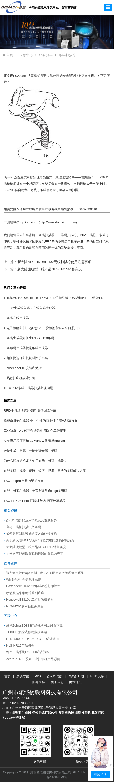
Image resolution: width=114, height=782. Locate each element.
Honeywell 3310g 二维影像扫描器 (28, 599)
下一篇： (43, 269)
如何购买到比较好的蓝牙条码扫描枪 (30, 533)
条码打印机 (76, 676)
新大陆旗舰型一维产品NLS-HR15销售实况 (49, 269)
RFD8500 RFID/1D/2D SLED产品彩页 (32, 639)
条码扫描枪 (67, 55)
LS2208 (18, 75)
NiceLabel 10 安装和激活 (24, 368)
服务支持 (38, 682)
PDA (38, 676)
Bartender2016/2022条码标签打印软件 (32, 586)
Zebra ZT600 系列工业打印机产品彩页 (32, 659)
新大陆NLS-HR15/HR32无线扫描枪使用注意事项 (54, 262)
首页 (7, 55)
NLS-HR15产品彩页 (19, 645)
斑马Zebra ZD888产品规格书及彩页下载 (33, 625)
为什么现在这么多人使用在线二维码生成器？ (35, 461)
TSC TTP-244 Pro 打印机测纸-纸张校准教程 (35, 501)
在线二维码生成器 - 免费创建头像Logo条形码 (35, 491)
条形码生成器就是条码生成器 (27, 348)
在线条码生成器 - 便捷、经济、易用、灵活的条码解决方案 (45, 471)
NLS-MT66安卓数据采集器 (24, 606)
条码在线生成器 (18, 318)
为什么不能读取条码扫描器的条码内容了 (33, 554)
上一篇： (47, 262)
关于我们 (57, 682)
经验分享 (46, 55)
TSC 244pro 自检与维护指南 (24, 481)
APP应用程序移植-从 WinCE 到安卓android (34, 440)
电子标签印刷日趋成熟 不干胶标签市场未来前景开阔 (44, 328)
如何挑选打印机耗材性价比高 (27, 358)
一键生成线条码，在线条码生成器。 (32, 308)
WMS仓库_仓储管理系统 (22, 579)
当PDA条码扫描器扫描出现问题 (30, 388)
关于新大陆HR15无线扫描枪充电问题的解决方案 (39, 540)
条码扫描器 (55, 676)
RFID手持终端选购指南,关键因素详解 (30, 410)
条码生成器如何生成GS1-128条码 (30, 338)
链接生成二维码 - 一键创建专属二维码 (30, 450)
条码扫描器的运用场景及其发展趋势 (30, 520)
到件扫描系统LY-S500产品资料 (27, 652)
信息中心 (26, 55)
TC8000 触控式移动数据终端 (25, 632)
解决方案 (22, 676)
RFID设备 (97, 676)
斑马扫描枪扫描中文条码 (22, 527)
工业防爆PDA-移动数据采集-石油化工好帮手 (35, 430)
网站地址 (75, 682)
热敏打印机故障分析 (21, 378)
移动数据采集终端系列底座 (24, 593)
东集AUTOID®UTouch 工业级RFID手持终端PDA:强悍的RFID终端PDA (56, 298)
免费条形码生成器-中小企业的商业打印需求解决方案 (41, 420)
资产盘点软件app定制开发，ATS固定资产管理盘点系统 (44, 573)
